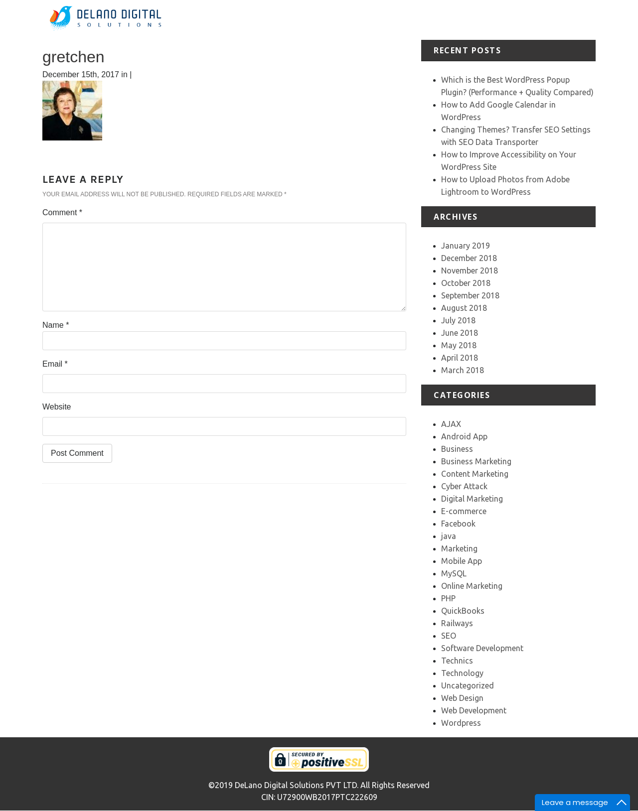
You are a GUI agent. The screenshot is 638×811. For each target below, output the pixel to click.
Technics (457, 660)
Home (341, 19)
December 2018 (469, 258)
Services (415, 19)
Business (457, 448)
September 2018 (470, 295)
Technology (462, 673)
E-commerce (463, 511)
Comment (62, 212)
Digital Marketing (472, 498)
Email (55, 364)
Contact (581, 19)
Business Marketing (476, 461)
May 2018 (459, 345)
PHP (448, 598)
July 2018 (458, 320)
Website (56, 407)
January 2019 (465, 245)
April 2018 (459, 357)
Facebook (458, 523)
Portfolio (454, 19)
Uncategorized (467, 685)
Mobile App (461, 560)
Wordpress (461, 722)
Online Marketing (471, 585)
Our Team (541, 19)
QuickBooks (462, 610)
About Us (376, 19)
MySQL (454, 573)
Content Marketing (474, 473)
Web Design (462, 697)
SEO (448, 635)
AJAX (451, 423)
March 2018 (462, 370)
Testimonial (496, 19)
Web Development (473, 710)
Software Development (482, 648)
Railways (457, 623)
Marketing (459, 548)
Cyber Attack (464, 486)
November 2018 (469, 270)
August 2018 (464, 307)
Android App (464, 436)
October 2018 (465, 282)
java (448, 536)
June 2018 (459, 332)
